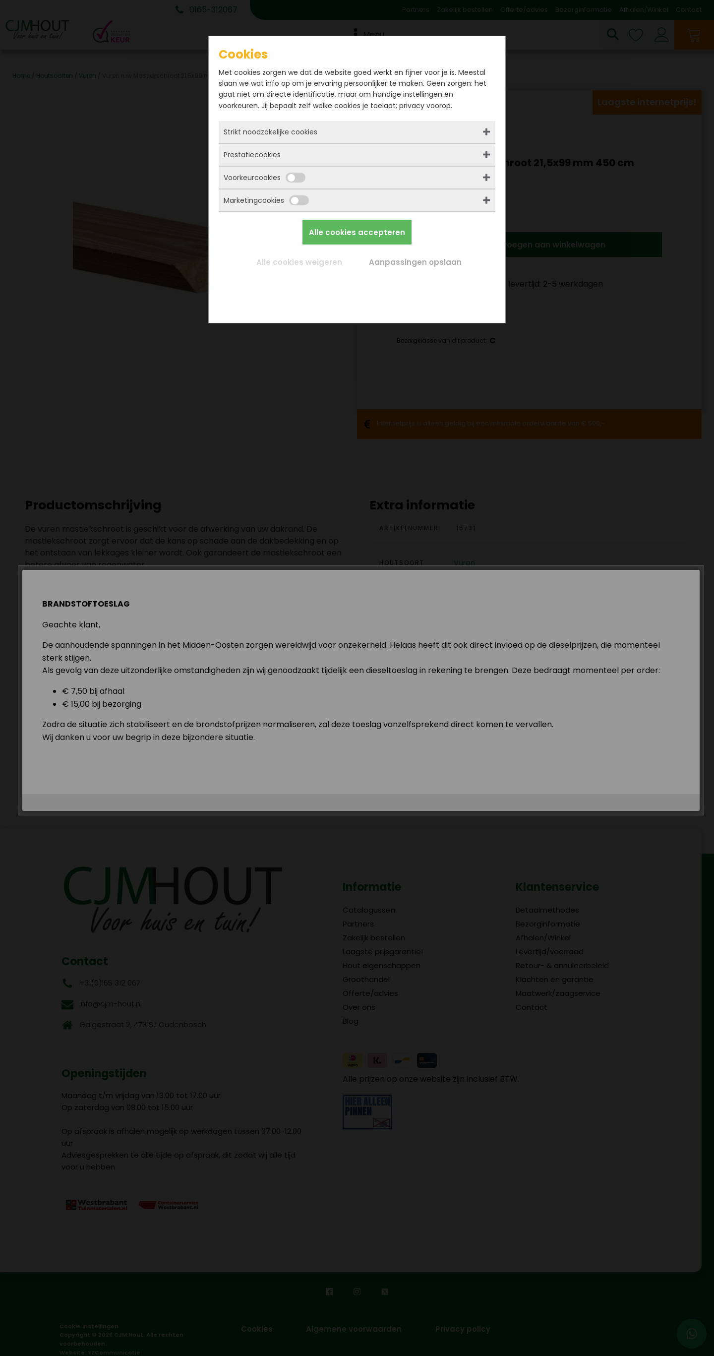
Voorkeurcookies (264, 178)
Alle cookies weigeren (299, 262)
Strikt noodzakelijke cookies (270, 132)
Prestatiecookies (252, 155)
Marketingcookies (266, 200)
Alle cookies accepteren (357, 232)
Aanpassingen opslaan (415, 262)
